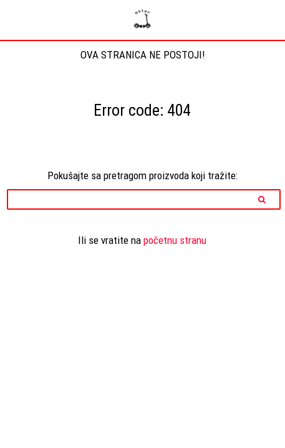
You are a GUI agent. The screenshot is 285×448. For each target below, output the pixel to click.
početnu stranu (174, 240)
